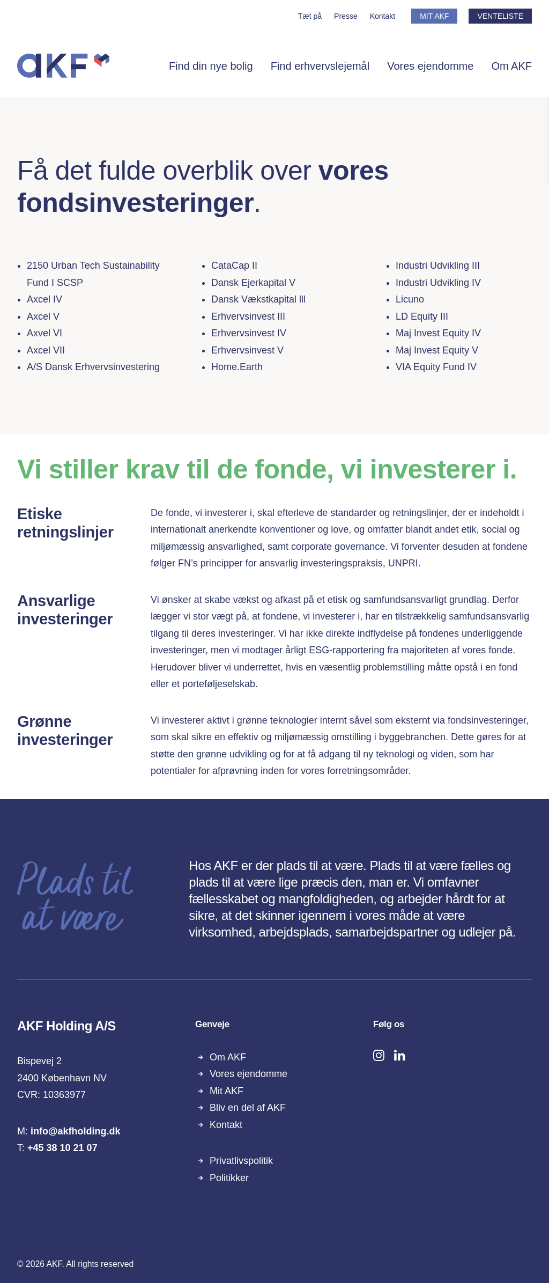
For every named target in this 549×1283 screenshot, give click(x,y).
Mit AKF (226, 1091)
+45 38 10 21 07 (62, 1147)
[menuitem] (312, 16)
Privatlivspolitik (241, 1160)
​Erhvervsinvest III (248, 316)
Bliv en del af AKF (248, 1107)
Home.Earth (237, 367)
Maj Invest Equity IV (438, 333)
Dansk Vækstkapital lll (258, 299)
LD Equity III (422, 316)
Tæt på (310, 16)
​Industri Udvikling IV (438, 282)
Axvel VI (44, 333)
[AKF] (63, 66)
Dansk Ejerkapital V (253, 282)
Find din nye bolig (211, 66)
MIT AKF (434, 16)
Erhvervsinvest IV (248, 333)
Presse (346, 16)
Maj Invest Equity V (437, 350)
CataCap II (234, 265)
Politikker (229, 1178)
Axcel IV (44, 299)
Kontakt (382, 16)
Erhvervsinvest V (247, 350)
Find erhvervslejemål (320, 66)
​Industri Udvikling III (438, 265)
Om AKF (511, 66)
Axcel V (43, 316)
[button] (378, 1057)
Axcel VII (46, 350)
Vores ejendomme (430, 66)
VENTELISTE (500, 16)
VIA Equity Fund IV (436, 367)
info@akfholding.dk (76, 1131)
